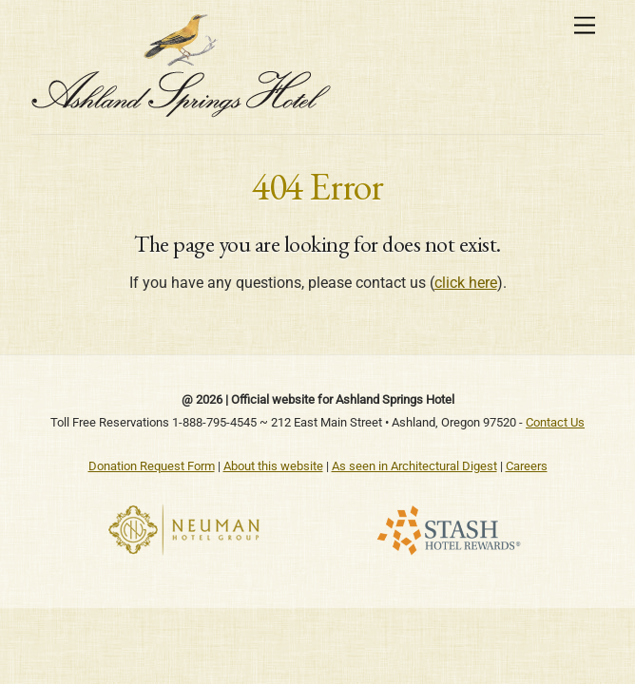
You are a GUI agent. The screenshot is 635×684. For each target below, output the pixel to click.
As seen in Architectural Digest (414, 466)
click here (465, 283)
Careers (527, 466)
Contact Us (555, 422)
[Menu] (585, 26)
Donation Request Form (151, 466)
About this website (273, 466)
